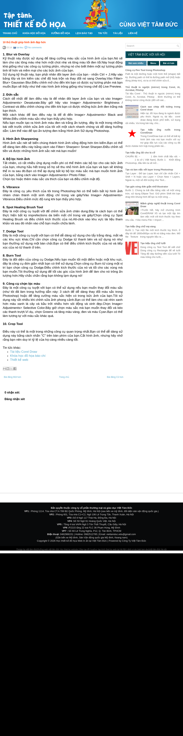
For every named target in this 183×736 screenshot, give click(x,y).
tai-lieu (20, 47)
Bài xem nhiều (135, 63)
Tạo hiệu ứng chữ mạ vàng (140, 226)
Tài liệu (118, 33)
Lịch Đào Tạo (84, 33)
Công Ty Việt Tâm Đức (134, 540)
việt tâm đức (31, 549)
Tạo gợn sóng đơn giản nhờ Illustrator (146, 186)
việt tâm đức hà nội (158, 549)
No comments (35, 47)
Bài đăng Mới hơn (12, 377)
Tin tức (103, 33)
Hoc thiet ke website (69, 549)
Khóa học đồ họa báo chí (28, 355)
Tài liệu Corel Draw (23, 351)
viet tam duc (143, 549)
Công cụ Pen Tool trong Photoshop (145, 70)
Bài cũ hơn (168, 63)
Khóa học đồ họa (34, 33)
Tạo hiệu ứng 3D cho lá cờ (140, 152)
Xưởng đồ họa (60, 33)
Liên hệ (132, 33)
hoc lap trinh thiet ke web (105, 549)
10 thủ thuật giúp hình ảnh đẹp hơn (24, 42)
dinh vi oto (132, 549)
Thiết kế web (19, 360)
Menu (153, 63)
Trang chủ (10, 33)
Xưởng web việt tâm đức (49, 549)
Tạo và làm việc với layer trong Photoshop (149, 169)
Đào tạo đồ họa (87, 549)
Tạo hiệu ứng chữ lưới (152, 243)
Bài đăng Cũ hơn (115, 377)
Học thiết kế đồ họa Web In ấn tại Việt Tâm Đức (81, 540)
